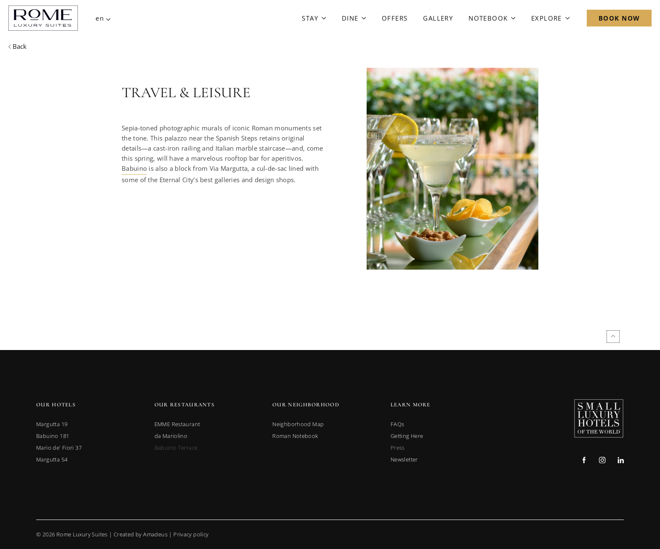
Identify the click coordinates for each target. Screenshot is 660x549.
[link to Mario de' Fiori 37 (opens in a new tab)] (59, 448)
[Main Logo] (43, 18)
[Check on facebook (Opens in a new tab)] (584, 460)
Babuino (134, 168)
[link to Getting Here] (407, 436)
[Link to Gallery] (438, 18)
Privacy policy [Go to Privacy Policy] (190, 534)
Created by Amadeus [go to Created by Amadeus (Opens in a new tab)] (141, 534)
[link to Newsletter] (404, 459)
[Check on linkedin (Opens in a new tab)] (620, 460)
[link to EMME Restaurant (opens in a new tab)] (177, 424)
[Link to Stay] (314, 18)
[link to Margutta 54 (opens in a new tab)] (51, 459)
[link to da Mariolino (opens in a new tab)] (171, 436)
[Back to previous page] (17, 46)
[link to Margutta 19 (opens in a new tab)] (51, 424)
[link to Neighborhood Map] (298, 424)
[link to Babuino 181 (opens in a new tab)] (52, 436)
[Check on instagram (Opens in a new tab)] (602, 460)
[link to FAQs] (398, 424)
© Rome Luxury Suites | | (122, 534)
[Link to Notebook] (492, 18)
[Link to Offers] (394, 18)
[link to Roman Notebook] (295, 436)
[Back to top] (613, 336)
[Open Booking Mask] (619, 18)
